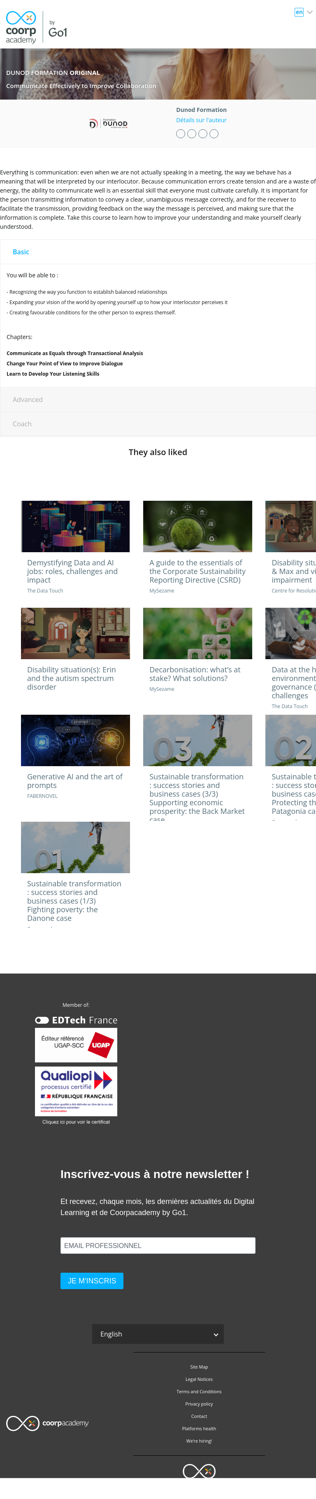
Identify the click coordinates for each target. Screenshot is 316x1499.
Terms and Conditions (199, 1391)
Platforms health (199, 1429)
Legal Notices (199, 1379)
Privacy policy (199, 1404)
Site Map (199, 1367)
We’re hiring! (199, 1441)
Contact (199, 1416)
